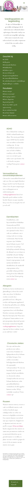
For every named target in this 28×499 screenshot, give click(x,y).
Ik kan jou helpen (18, 426)
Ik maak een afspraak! (14, 483)
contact (22, 164)
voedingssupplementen (9, 194)
